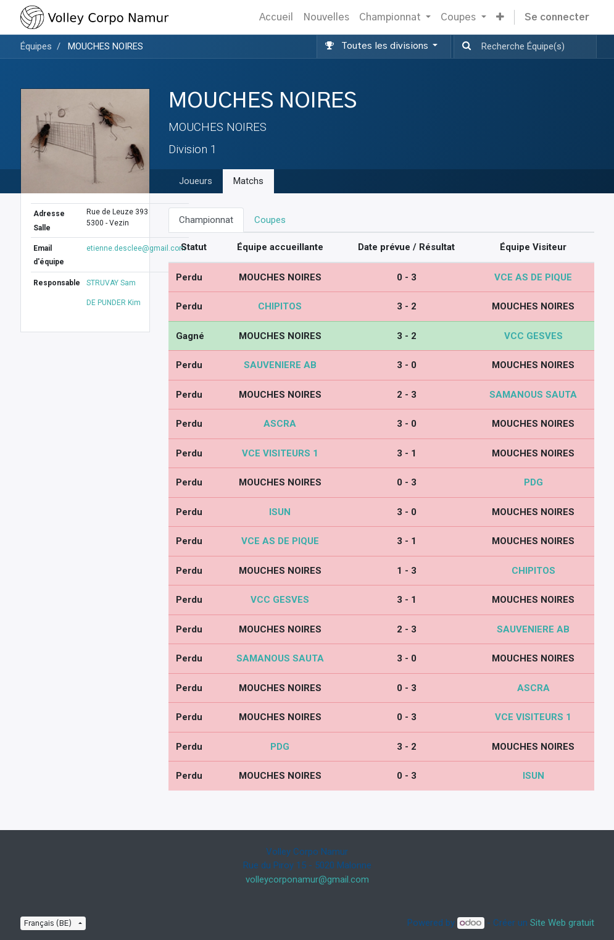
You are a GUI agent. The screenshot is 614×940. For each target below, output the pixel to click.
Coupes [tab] (270, 219)
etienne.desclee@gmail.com (136, 248)
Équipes (36, 46)
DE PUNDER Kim (113, 302)
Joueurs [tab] (195, 181)
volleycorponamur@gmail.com (307, 879)
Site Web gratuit (562, 922)
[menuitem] (276, 17)
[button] (500, 17)
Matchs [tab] (248, 181)
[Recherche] (464, 46)
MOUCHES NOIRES (105, 46)
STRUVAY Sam (111, 283)
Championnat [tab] (206, 219)
